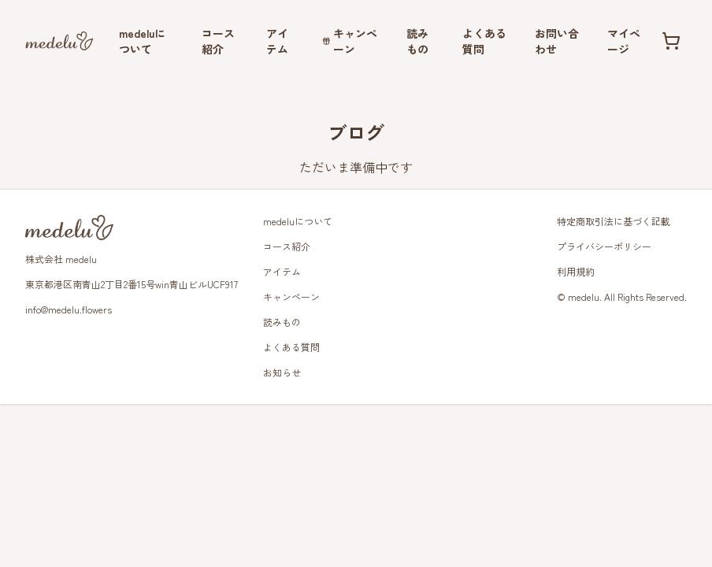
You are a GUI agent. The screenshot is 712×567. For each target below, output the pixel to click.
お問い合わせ (557, 41)
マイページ (623, 41)
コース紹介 (218, 41)
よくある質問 (484, 41)
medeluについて (142, 41)
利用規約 (576, 271)
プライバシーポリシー (604, 246)
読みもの (417, 41)
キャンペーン (350, 41)
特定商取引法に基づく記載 (613, 221)
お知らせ (282, 372)
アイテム (277, 41)
